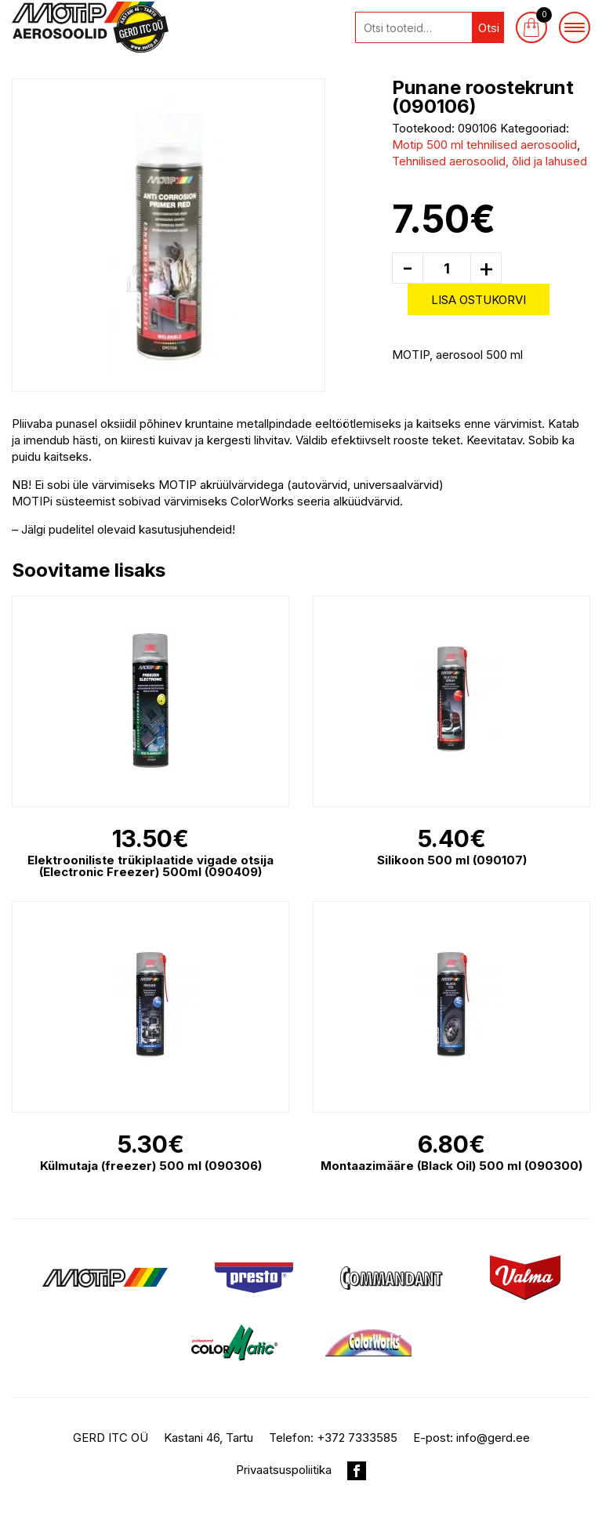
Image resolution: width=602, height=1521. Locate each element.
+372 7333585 (357, 1437)
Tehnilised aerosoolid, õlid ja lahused (489, 161)
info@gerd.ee (493, 1437)
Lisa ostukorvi (478, 299)
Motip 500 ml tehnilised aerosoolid (484, 144)
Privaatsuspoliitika (284, 1469)
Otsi (488, 27)
